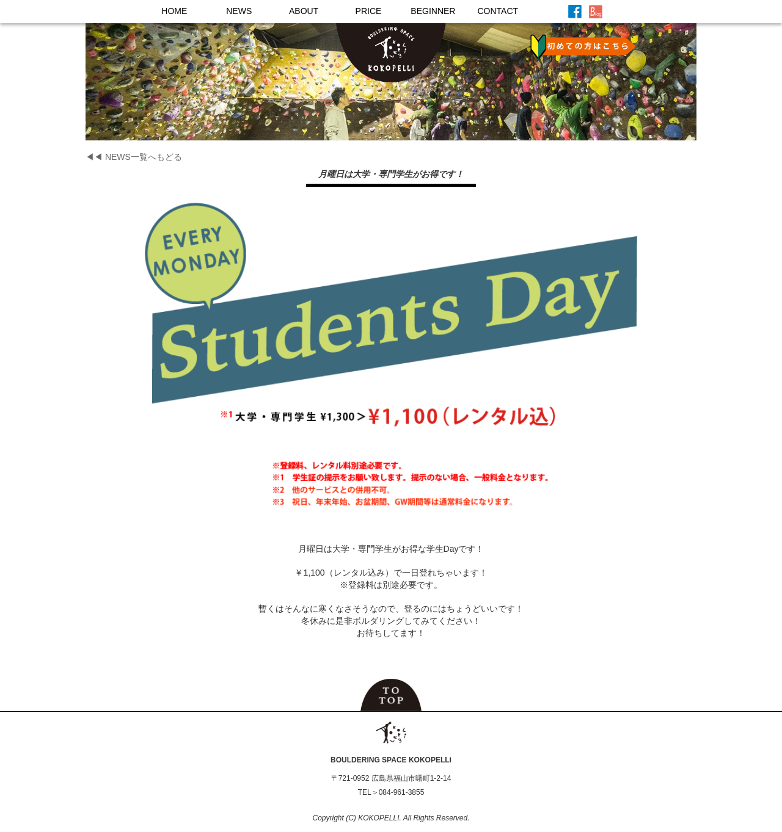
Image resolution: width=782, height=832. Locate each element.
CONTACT (497, 11)
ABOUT (303, 11)
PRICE (369, 11)
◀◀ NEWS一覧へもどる (134, 157)
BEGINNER (433, 11)
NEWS (239, 11)
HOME (174, 11)
